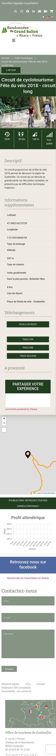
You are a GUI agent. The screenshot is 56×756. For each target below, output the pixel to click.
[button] (15, 11)
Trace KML (27, 347)
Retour (11, 70)
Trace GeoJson (28, 356)
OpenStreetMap (49, 493)
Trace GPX (27, 339)
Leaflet (37, 493)
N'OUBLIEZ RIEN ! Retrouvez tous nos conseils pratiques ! (28, 503)
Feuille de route (28, 324)
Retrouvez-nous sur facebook (28, 564)
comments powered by (21, 409)
